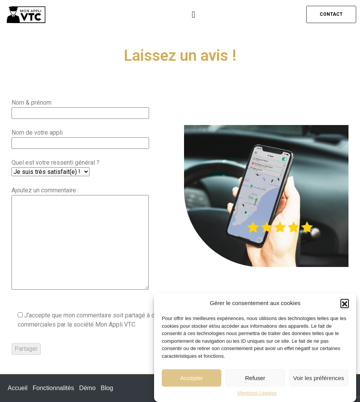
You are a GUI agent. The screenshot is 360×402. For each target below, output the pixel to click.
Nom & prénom (80, 108)
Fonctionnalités (53, 388)
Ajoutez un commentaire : (80, 239)
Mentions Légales (257, 393)
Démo (87, 388)
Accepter (191, 378)
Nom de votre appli (80, 138)
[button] (344, 303)
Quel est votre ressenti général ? (56, 167)
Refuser (255, 378)
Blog (107, 388)
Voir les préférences (318, 378)
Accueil (18, 388)
